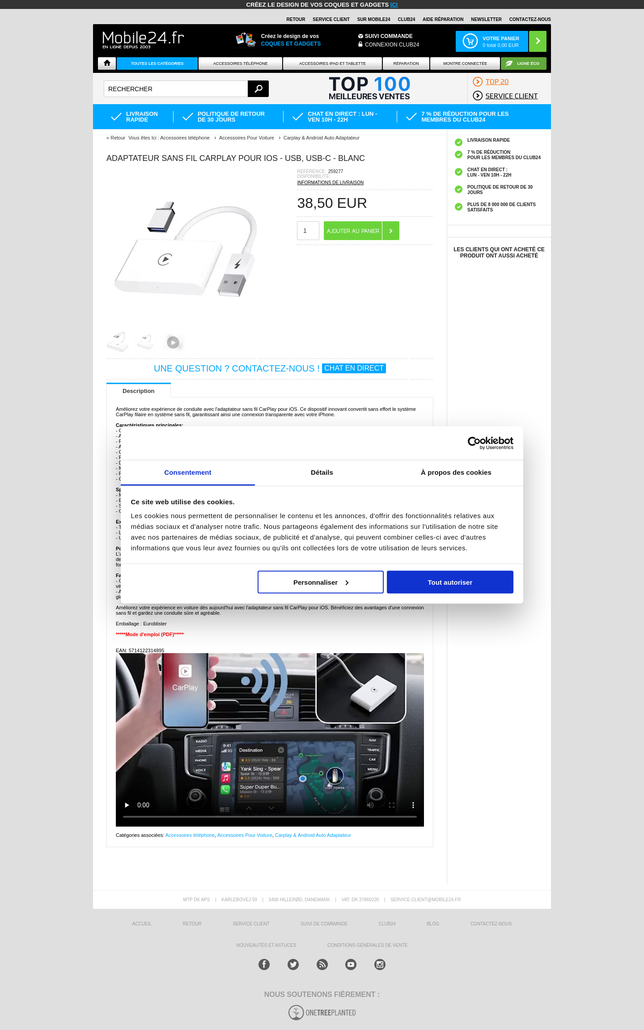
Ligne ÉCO (528, 63)
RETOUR (296, 19)
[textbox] (186, 88)
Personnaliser (320, 582)
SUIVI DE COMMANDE (324, 923)
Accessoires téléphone (190, 835)
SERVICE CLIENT (331, 19)
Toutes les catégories (157, 63)
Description (139, 391)
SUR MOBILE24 (373, 19)
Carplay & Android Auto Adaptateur (313, 835)
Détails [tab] (322, 472)
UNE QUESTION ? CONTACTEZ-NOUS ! (270, 368)
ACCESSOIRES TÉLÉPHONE (240, 63)
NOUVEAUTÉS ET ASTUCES (267, 945)
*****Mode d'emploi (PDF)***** (150, 634)
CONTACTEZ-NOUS (530, 19)
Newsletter (486, 19)
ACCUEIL (142, 923)
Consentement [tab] (187, 472)
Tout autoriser (450, 582)
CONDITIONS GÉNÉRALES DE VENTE (367, 945)
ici (394, 4)
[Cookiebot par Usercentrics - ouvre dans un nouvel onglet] (474, 443)
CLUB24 (387, 923)
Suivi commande (389, 36)
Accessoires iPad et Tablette (332, 63)
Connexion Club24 (392, 45)
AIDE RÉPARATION (443, 19)
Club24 (406, 19)
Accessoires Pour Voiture (244, 835)
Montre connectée (465, 63)
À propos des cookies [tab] (456, 472)
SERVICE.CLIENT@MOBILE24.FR (425, 899)
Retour (117, 137)
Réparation (406, 63)
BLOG (433, 923)
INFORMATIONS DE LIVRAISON (330, 182)
